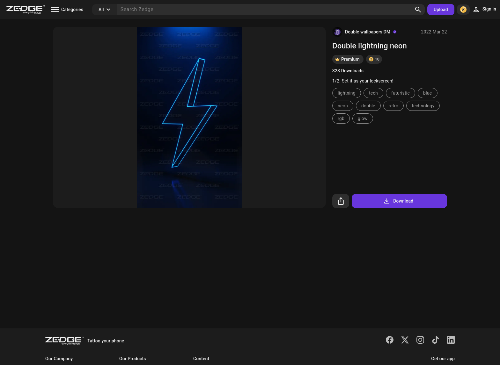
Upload (441, 9)
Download (398, 201)
